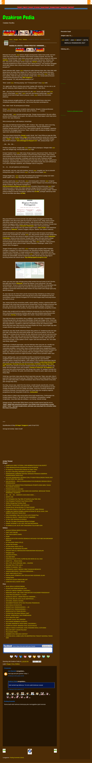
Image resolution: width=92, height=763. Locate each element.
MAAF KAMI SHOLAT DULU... (14, 573)
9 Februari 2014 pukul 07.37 (16, 689)
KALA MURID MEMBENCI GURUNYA (16, 621)
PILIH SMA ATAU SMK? (12, 617)
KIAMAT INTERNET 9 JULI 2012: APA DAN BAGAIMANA (22, 523)
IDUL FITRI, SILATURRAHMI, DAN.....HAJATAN (19, 563)
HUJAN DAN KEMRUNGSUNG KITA (16, 588)
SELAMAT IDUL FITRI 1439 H (14, 565)
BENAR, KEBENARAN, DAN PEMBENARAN (18, 615)
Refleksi (25, 39)
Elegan (8, 139)
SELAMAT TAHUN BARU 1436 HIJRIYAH (17, 505)
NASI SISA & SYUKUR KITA (14, 605)
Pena (20, 39)
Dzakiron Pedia (18, 17)
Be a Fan (47, 646)
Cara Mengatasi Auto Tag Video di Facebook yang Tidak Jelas (23, 499)
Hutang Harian (10, 577)
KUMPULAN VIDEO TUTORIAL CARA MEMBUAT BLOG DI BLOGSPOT (26, 465)
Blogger (16, 39)
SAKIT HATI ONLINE (12, 532)
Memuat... (63, 83)
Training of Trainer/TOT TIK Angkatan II (41, 367)
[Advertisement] (30, 445)
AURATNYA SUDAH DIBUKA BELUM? (17, 579)
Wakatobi (14, 229)
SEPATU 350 (9, 497)
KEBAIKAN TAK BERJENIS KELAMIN (16, 548)
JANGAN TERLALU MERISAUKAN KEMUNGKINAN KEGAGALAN (25, 550)
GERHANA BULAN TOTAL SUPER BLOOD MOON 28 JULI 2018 (24, 559)
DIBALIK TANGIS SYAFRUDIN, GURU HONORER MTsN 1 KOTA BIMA (26, 627)
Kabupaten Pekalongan (27, 226)
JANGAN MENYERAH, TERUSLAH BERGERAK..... (20, 571)
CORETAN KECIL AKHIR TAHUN (15, 581)
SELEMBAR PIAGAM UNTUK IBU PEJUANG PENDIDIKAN (23, 603)
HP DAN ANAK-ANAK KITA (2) (14, 542)
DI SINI (37, 191)
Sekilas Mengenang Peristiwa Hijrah (16, 503)
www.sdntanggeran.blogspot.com (27, 140)
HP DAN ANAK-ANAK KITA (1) (14, 546)
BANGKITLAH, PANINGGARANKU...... (17, 609)
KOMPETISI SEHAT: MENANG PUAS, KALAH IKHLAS (21, 625)
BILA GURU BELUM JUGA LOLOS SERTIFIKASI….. (21, 599)
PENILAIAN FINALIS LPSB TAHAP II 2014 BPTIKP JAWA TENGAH (25, 509)
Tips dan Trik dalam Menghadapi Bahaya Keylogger (20, 521)
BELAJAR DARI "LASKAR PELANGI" (16, 630)
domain (34, 61)
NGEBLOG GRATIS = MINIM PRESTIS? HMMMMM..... (21, 517)
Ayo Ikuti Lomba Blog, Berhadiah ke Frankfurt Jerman (21, 471)
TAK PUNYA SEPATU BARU (14, 534)
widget (25, 137)
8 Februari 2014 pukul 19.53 (16, 676)
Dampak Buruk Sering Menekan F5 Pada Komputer (20, 507)
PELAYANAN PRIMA (12, 632)
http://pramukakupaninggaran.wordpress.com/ (17, 186)
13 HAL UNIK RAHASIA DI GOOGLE (16, 519)
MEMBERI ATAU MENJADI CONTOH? (17, 634)
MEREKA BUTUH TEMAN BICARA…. (16, 611)
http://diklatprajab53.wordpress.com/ (36, 257)
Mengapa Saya (10, 552)
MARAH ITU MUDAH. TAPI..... (14, 567)
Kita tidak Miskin (10, 557)
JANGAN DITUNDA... (12, 554)
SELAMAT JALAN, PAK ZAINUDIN (15, 619)
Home (10, 39)
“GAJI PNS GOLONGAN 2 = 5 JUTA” (16, 594)
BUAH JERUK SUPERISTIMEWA (15, 586)
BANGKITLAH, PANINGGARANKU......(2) (17, 607)
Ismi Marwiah (12, 671)
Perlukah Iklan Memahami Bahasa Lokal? (17, 613)
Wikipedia (19, 283)
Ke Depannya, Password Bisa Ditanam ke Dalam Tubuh (21, 469)
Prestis (17, 139)
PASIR (8, 536)
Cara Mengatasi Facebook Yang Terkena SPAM (19, 501)
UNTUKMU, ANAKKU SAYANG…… (16, 601)
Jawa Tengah (42, 227)
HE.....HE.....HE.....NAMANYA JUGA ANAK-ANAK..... (20, 495)
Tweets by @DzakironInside (75, 111)
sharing (13, 315)
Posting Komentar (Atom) (17, 757)
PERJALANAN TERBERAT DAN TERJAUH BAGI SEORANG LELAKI (25, 575)
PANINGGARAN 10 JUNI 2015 (14, 489)
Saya (23, 93)
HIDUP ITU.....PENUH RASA (14, 561)
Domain (23, 135)
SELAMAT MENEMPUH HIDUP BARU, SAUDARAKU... (21, 623)
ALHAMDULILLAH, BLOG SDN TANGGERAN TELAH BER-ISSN (24, 525)
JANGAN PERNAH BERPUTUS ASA (16, 530)
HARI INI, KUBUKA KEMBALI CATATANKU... (18, 590)
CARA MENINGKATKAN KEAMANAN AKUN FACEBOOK (22, 467)
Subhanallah (34, 392)
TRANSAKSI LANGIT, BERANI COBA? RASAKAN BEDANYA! (23, 569)
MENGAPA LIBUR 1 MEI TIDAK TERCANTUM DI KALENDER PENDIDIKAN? (28, 592)
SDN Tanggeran (27, 77)
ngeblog (5, 60)
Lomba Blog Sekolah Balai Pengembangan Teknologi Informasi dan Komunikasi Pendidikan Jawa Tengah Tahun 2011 (29, 363)
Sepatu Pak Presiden (12, 544)
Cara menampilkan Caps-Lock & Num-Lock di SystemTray (22, 515)
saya (18, 54)
